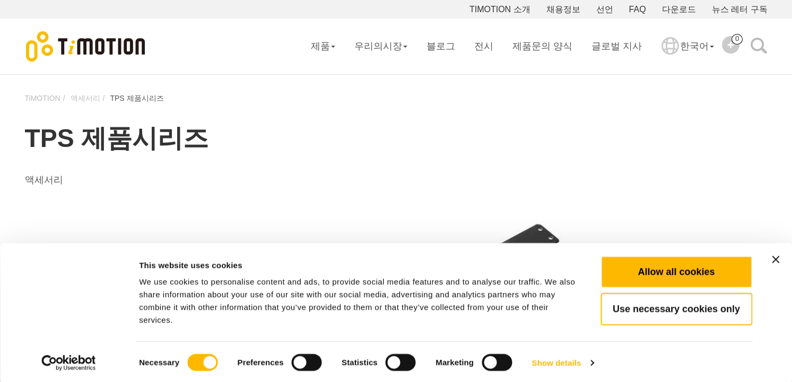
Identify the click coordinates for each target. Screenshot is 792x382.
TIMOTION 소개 (499, 9)
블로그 (441, 46)
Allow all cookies (676, 270)
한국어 (688, 53)
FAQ (637, 9)
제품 (323, 46)
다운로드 (679, 9)
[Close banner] (775, 258)
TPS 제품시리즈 (136, 98)
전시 (483, 46)
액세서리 (85, 98)
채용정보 (563, 9)
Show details (556, 361)
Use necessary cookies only (676, 307)
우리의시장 (380, 46)
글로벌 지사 (616, 46)
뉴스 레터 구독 (740, 9)
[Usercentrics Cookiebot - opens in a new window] (68, 361)
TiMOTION (42, 98)
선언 (604, 9)
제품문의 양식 (542, 46)
